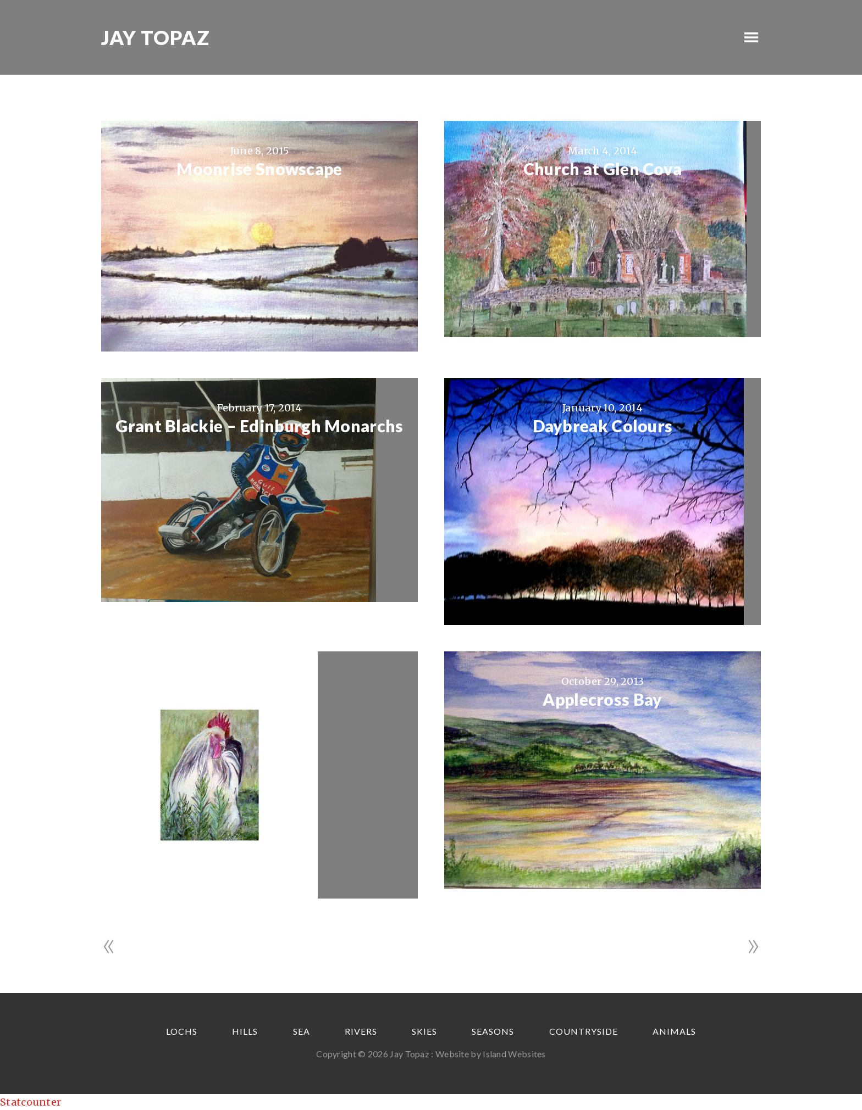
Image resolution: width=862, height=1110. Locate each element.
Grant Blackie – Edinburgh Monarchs (259, 426)
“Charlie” (260, 699)
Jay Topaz (155, 37)
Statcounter (30, 1102)
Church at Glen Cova (602, 169)
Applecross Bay (602, 699)
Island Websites (514, 1053)
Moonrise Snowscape (259, 169)
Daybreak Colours (603, 426)
